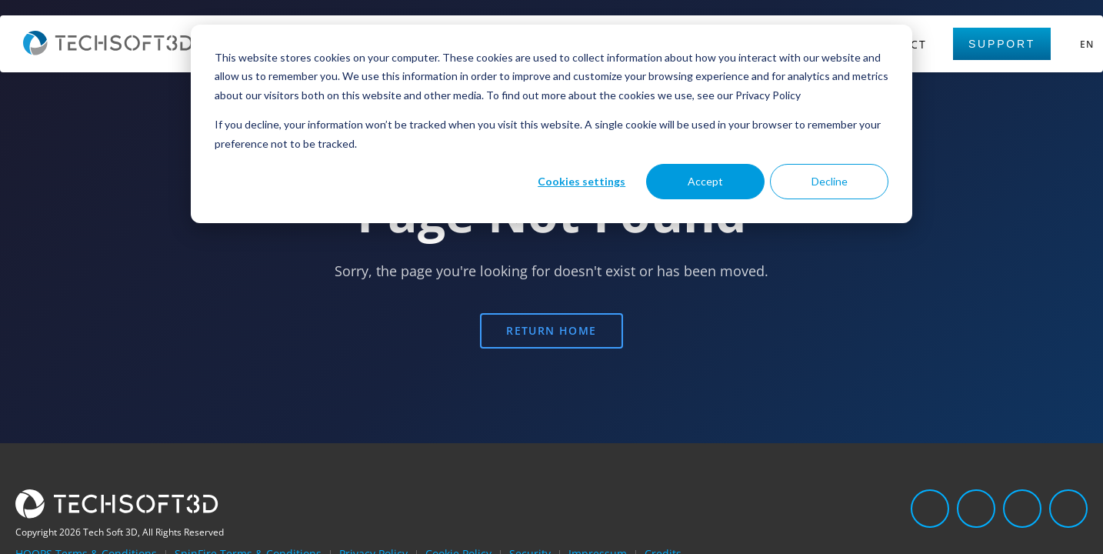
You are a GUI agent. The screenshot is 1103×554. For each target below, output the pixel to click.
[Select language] (1084, 44)
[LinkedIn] (930, 508)
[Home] (108, 50)
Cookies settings (581, 181)
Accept (705, 181)
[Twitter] (976, 508)
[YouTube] (1068, 508)
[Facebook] (1022, 508)
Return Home (551, 330)
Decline (829, 181)
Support (1001, 44)
